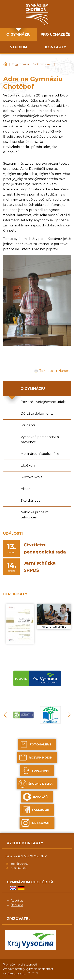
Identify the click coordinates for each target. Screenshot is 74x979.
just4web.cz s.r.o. (14, 973)
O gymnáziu (20, 64)
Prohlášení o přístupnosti (20, 964)
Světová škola (42, 64)
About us (17, 900)
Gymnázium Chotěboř (5, 64)
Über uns (17, 905)
